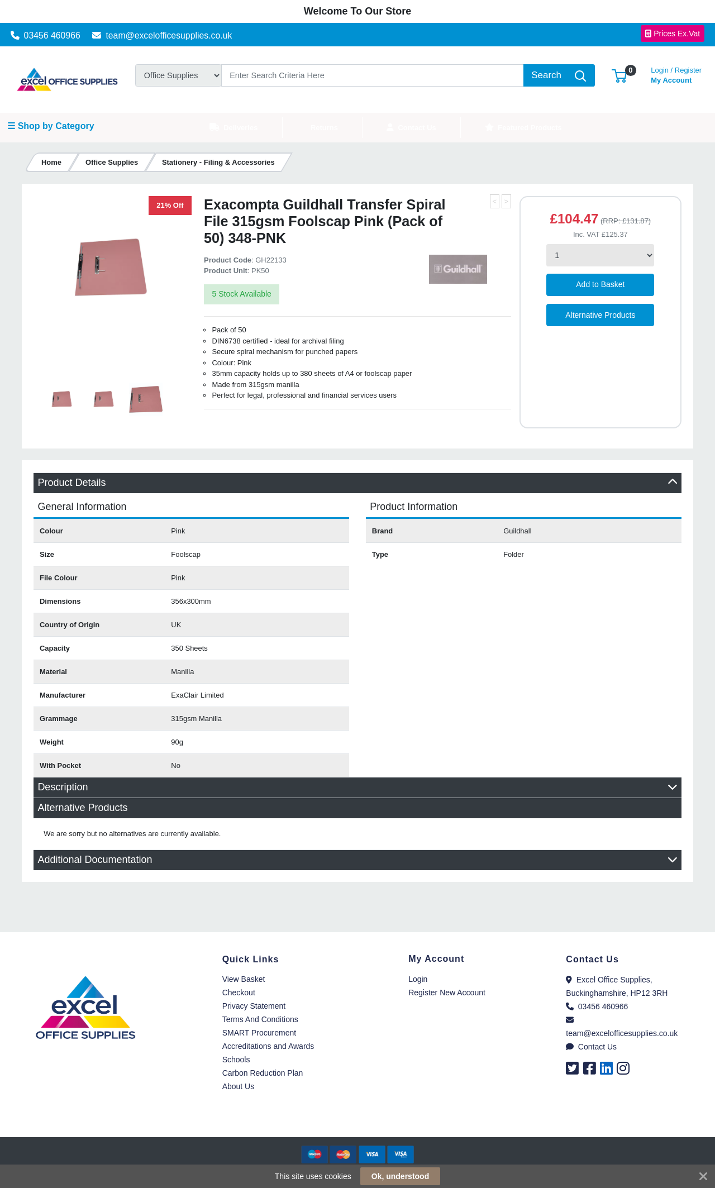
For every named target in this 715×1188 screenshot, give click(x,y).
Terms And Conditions (260, 1019)
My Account (676, 74)
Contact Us (591, 1046)
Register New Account (446, 992)
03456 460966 (45, 35)
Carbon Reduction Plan (262, 1072)
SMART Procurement (259, 1032)
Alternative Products (600, 315)
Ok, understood (400, 1176)
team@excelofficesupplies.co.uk (162, 35)
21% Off (169, 205)
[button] (619, 75)
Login (417, 979)
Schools (236, 1059)
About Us (238, 1086)
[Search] (372, 75)
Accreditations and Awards (268, 1046)
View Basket (243, 979)
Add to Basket (600, 284)
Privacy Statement (254, 1005)
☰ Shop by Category (50, 126)
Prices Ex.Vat (672, 33)
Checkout (238, 992)
